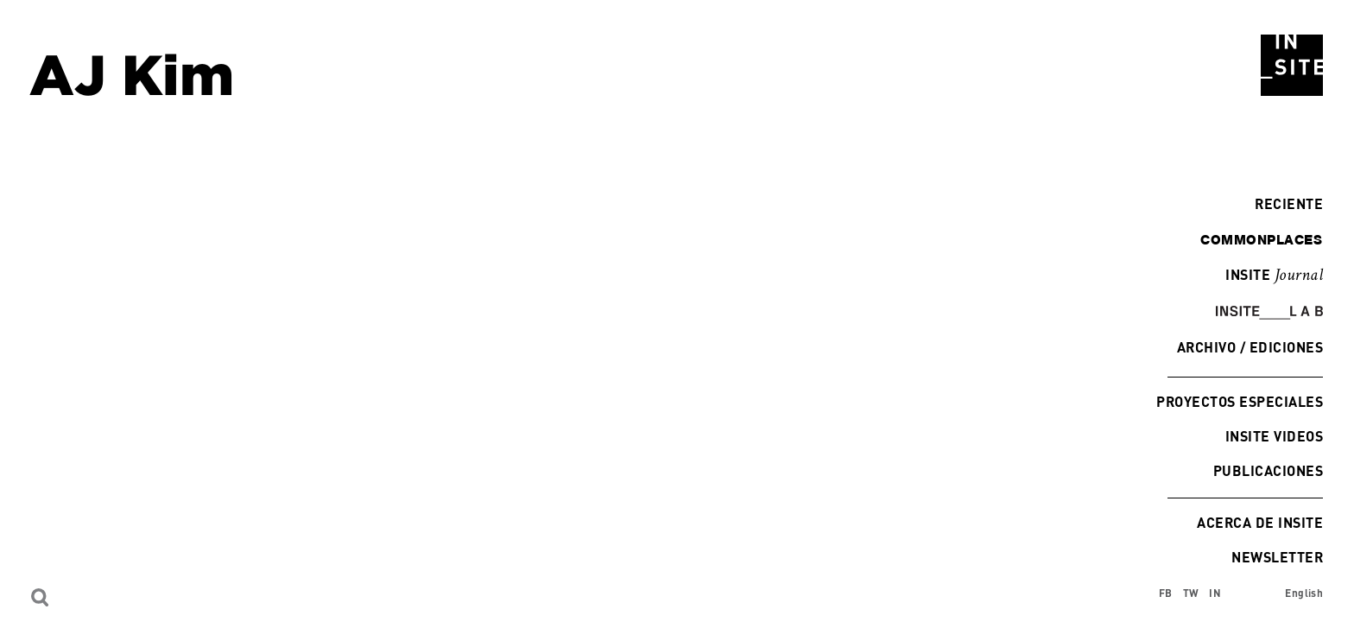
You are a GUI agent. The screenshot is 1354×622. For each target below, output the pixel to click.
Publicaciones (1268, 470)
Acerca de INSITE (1260, 522)
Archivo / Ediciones (1250, 347)
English (1304, 593)
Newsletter (1277, 557)
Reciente (1284, 203)
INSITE (1274, 275)
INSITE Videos (1274, 436)
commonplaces (1261, 239)
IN (1215, 593)
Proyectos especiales (1239, 401)
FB (1166, 593)
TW (1191, 593)
